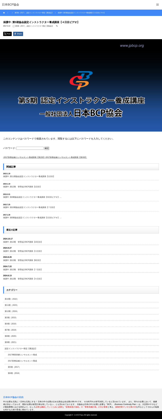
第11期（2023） (12, 305)
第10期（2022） (12, 299)
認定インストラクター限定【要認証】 (40, 26)
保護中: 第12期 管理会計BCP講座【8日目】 (22, 260)
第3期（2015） (11, 318)
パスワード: (23, 148)
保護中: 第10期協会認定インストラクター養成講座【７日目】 (29, 207)
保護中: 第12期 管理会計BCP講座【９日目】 (23, 251)
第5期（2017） (20, 26)
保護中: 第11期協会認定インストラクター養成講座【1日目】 (29, 176)
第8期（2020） (11, 336)
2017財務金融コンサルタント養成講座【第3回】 (66, 157)
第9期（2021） (11, 342)
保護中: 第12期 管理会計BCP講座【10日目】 (23, 242)
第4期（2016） (11, 324)
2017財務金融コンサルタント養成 (22, 361)
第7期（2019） (11, 330)
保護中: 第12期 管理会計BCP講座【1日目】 (22, 187)
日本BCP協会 (79, 415)
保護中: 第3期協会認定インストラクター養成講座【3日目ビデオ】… (32, 197)
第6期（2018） (14, 373)
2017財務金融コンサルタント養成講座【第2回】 (24, 157)
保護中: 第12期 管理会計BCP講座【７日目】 (23, 269)
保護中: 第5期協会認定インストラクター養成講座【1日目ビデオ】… (32, 218)
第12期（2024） (12, 311)
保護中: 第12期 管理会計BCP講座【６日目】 (23, 279)
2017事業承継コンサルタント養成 (22, 355)
